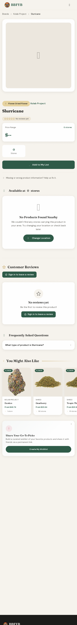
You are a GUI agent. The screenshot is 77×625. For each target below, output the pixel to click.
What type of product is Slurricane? (38, 345)
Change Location (38, 238)
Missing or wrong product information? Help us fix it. (29, 178)
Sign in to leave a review (19, 274)
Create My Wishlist (38, 449)
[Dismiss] (71, 424)
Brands (5, 14)
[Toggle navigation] (69, 5)
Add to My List (38, 164)
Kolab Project (19, 14)
